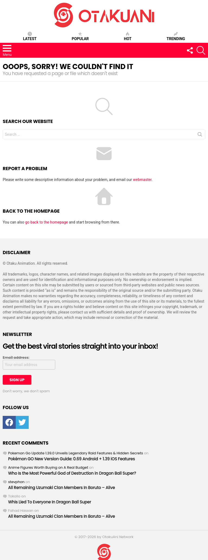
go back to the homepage (46, 222)
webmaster (142, 179)
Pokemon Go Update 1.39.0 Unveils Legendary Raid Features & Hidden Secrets (75, 453)
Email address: (16, 357)
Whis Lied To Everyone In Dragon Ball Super (49, 502)
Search (199, 135)
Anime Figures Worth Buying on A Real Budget (48, 467)
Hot (128, 36)
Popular (80, 36)
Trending (176, 36)
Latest (30, 36)
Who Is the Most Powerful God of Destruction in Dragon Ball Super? (72, 473)
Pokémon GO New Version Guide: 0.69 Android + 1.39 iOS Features (71, 459)
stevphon (16, 481)
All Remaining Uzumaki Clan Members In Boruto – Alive (61, 487)
